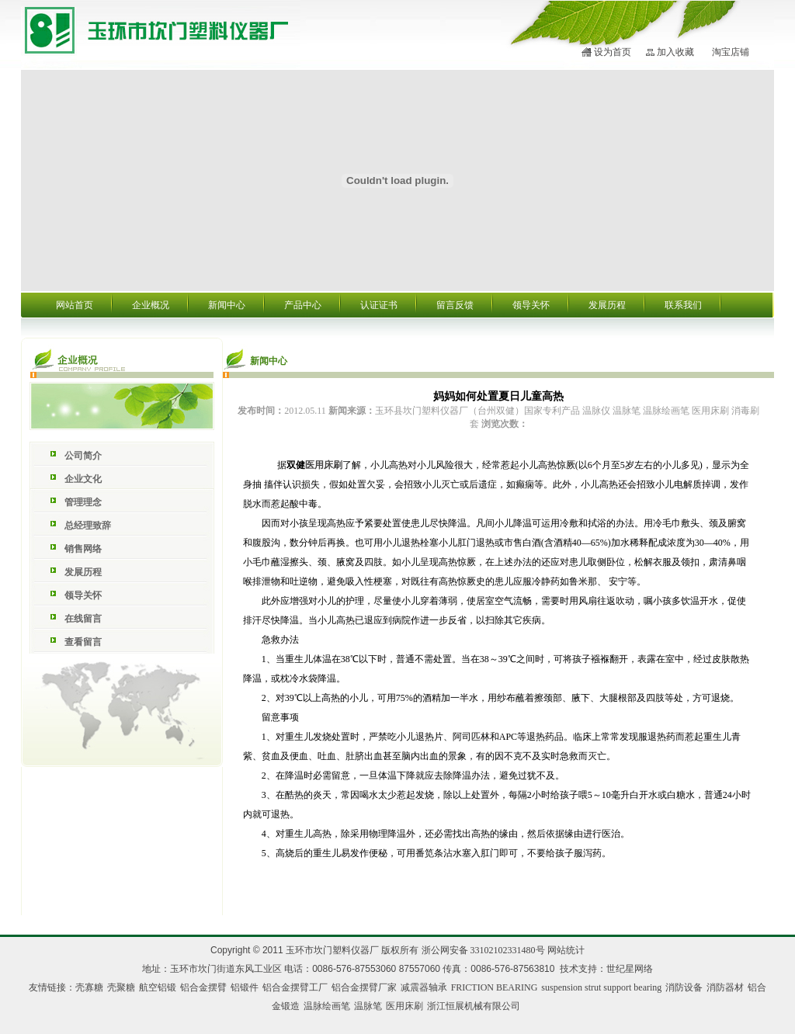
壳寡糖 (89, 987)
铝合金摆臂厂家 (364, 987)
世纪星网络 (629, 968)
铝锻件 (245, 987)
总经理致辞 (87, 525)
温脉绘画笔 (327, 1006)
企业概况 (150, 305)
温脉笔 (368, 1006)
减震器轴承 (424, 987)
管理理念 (83, 502)
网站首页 (74, 305)
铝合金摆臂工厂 (295, 987)
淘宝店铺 (730, 52)
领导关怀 (531, 305)
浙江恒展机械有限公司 (473, 1006)
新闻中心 (226, 305)
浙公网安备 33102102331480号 (483, 950)
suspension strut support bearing (601, 987)
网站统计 (566, 950)
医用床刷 (323, 465)
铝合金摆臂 (203, 987)
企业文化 (83, 479)
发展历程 (607, 305)
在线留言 (83, 618)
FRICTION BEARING (494, 987)
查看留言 (83, 642)
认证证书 (379, 305)
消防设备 (684, 987)
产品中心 (302, 305)
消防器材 (725, 987)
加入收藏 (675, 52)
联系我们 (683, 305)
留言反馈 (455, 305)
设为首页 (612, 52)
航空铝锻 (157, 987)
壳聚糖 (121, 987)
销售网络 (83, 548)
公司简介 (83, 455)
